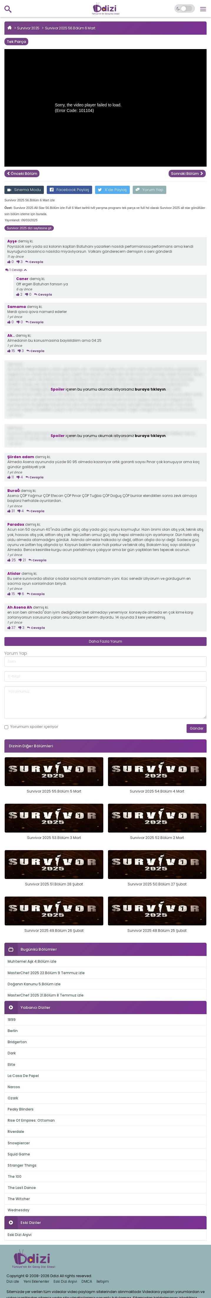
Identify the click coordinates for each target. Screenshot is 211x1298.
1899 (12, 1019)
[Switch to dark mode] (185, 8)
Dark (12, 1053)
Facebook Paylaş (69, 189)
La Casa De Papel (23, 1075)
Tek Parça (16, 41)
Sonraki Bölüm (187, 173)
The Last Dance (22, 1187)
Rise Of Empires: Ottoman (31, 1120)
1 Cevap (15, 270)
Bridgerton (17, 1041)
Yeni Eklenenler (36, 1281)
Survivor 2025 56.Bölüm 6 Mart (70, 28)
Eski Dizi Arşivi (19, 1234)
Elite (11, 1064)
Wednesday (18, 1209)
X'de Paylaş (112, 189)
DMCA (87, 1281)
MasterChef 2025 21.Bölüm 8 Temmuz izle (46, 995)
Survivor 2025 (28, 28)
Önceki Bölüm (22, 173)
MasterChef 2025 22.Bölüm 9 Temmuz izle (46, 972)
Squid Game (19, 1154)
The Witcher (19, 1198)
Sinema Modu (24, 189)
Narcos (14, 1086)
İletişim (103, 1281)
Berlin (13, 1030)
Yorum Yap (149, 189)
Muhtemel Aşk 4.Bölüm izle (32, 961)
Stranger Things (22, 1165)
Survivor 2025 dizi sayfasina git (29, 228)
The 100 (14, 1176)
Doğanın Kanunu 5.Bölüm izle (34, 984)
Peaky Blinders (21, 1109)
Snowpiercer (19, 1142)
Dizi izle (12, 1281)
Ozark (13, 1098)
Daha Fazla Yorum (105, 641)
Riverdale (16, 1131)
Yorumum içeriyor (31, 726)
